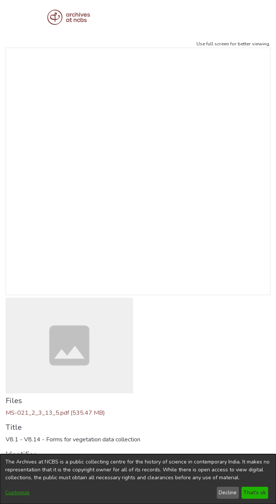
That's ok (254, 492)
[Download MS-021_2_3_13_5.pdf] (55, 413)
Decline (228, 492)
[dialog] (138, 479)
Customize (17, 492)
